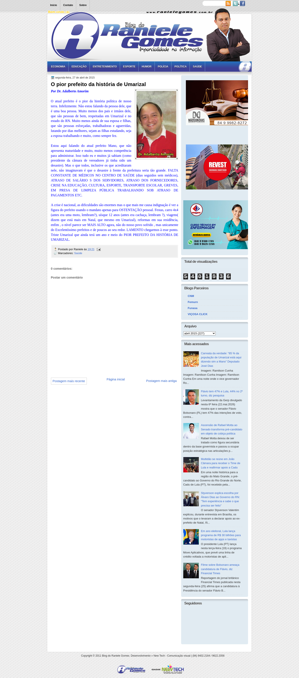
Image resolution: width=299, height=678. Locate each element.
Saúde (197, 66)
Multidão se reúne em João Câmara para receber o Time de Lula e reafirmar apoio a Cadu (220, 463)
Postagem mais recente (69, 381)
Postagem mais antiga (161, 381)
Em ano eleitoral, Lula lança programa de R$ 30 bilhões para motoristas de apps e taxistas (221, 535)
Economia (58, 66)
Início (53, 5)
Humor (146, 66)
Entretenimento (105, 66)
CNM (191, 296)
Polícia (163, 66)
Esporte (129, 66)
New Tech (159, 655)
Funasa (193, 308)
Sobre (83, 5)
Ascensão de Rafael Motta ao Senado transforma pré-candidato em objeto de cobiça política (221, 429)
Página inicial (116, 379)
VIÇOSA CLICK (198, 314)
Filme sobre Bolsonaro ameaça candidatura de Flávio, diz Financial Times (220, 569)
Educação (79, 66)
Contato (68, 5)
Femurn (193, 302)
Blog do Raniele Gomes (115, 655)
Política (180, 66)
